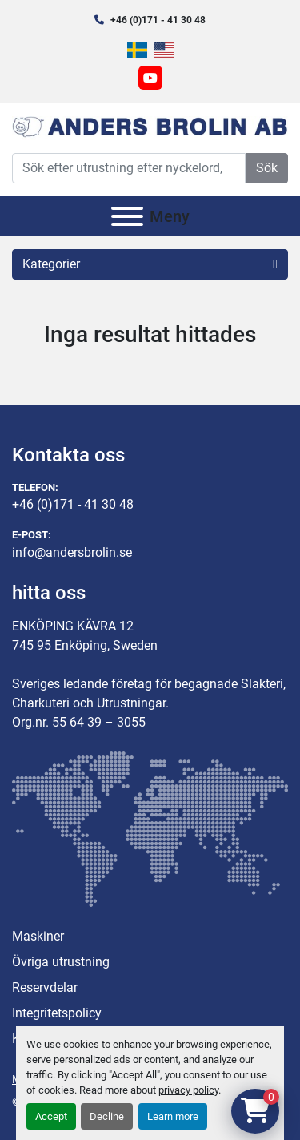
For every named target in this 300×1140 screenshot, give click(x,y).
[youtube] (150, 78)
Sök (267, 167)
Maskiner (38, 936)
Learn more (172, 1116)
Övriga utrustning (61, 961)
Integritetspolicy (57, 1013)
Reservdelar (45, 987)
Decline (107, 1116)
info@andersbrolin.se (72, 552)
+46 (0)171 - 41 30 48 (158, 20)
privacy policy (188, 1090)
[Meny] (127, 216)
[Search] (129, 168)
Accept (51, 1116)
